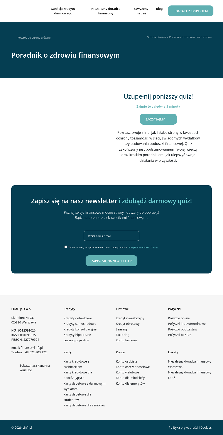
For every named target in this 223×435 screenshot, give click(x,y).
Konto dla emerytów (131, 383)
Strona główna (156, 37)
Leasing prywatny (76, 340)
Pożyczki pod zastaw (182, 329)
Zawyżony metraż (141, 11)
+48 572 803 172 (35, 352)
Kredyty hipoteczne (77, 335)
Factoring (122, 335)
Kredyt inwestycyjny (130, 318)
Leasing (121, 329)
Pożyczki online (179, 318)
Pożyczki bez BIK (180, 335)
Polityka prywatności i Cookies (190, 427)
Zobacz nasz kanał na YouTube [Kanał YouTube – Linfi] (30, 367)
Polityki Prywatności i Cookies (143, 247)
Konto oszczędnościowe (133, 367)
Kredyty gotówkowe (78, 318)
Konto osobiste (126, 361)
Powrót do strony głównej (31, 38)
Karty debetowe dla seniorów (84, 405)
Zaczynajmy (158, 119)
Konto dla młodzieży (131, 378)
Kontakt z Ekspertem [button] (191, 11)
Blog (159, 9)
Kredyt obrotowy (128, 324)
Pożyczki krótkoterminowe (187, 324)
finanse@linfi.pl (32, 348)
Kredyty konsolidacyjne (80, 329)
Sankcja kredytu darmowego (63, 11)
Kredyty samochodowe (80, 324)
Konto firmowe (126, 340)
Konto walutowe (127, 372)
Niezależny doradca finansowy (105, 11)
